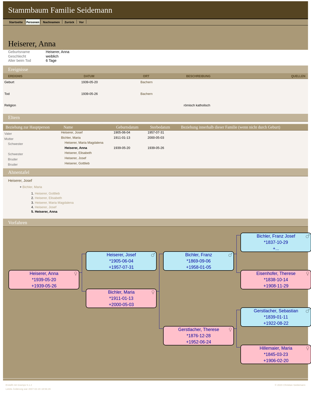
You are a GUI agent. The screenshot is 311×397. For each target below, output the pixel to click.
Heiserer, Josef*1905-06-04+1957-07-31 (121, 260)
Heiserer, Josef (72, 132)
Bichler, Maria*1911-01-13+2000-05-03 (121, 298)
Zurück (69, 22)
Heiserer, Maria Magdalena (84, 142)
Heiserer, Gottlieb (77, 163)
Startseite (16, 22)
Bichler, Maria (71, 137)
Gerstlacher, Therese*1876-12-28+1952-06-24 (198, 335)
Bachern (146, 82)
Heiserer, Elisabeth (78, 153)
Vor (81, 22)
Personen (32, 22)
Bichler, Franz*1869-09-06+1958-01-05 (198, 260)
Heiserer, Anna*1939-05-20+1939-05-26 (44, 279)
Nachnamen (51, 22)
